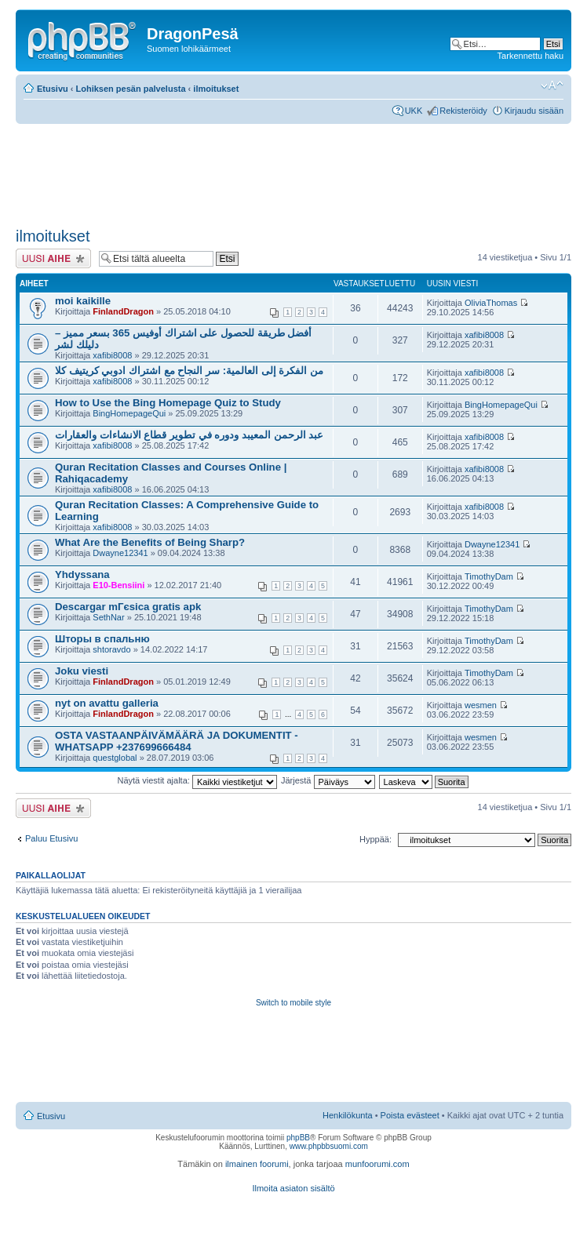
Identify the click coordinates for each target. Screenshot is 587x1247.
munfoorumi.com (377, 1164)
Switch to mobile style (293, 1002)
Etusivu (52, 88)
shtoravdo (111, 649)
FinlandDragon (123, 311)
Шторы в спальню (102, 639)
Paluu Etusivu (51, 838)
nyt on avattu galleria (107, 703)
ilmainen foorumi (257, 1164)
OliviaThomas (491, 302)
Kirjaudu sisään (534, 110)
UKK (414, 110)
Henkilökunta (348, 1115)
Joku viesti (81, 671)
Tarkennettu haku (530, 55)
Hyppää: (375, 839)
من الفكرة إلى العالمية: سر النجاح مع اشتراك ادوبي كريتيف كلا (189, 370)
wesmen (481, 705)
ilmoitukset (216, 88)
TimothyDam (489, 576)
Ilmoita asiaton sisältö (293, 1188)
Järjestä (328, 780)
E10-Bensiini (118, 585)
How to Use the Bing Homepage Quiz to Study (168, 403)
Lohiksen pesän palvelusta (131, 88)
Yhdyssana (82, 574)
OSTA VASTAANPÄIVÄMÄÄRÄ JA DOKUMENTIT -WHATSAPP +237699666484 (176, 741)
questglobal (115, 757)
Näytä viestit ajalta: (197, 780)
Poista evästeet (410, 1115)
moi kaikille (83, 301)
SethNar (108, 617)
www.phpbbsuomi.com (329, 1146)
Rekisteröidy (463, 110)
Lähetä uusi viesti (53, 258)
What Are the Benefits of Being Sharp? (150, 542)
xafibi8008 (112, 355)
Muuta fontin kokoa (552, 85)
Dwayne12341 (120, 553)
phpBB (298, 1137)
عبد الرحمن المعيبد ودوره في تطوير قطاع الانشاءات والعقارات (189, 435)
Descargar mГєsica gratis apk (128, 607)
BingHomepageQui (129, 413)
